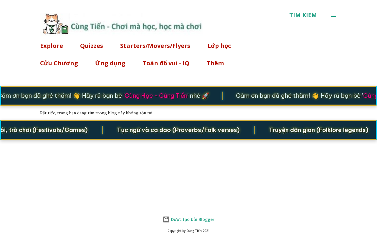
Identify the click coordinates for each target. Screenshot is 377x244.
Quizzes (91, 46)
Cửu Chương (59, 63)
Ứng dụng (110, 63)
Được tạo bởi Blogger (188, 219)
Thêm (215, 63)
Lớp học (219, 46)
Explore (51, 46)
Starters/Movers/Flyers (155, 46)
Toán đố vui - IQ (166, 63)
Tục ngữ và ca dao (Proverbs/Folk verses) (181, 129)
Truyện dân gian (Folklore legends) (321, 129)
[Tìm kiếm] (303, 15)
